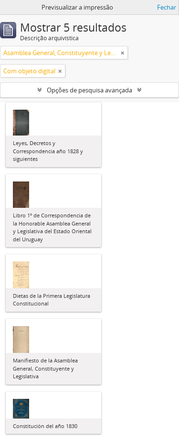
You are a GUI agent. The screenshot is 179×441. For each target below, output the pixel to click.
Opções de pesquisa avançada (89, 90)
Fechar (166, 7)
